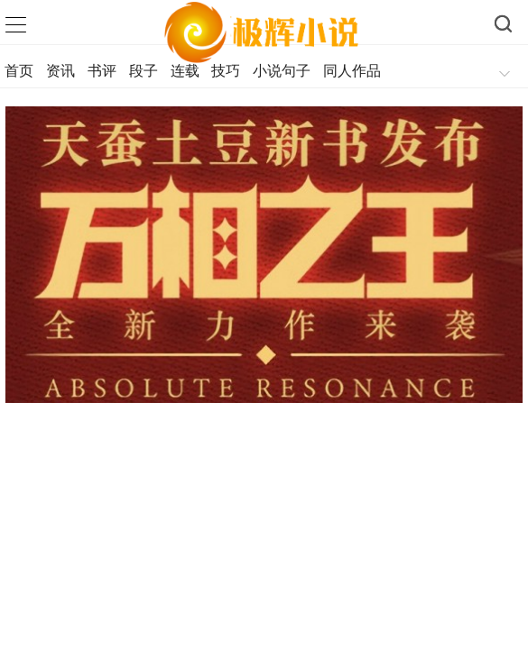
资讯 (60, 70)
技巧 (225, 70)
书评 (102, 70)
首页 (19, 70)
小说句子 (281, 70)
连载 (185, 70)
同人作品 (352, 70)
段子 (143, 70)
